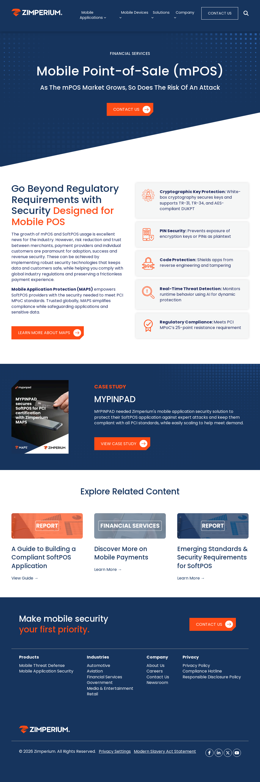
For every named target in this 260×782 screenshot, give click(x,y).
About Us (156, 665)
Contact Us (126, 109)
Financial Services (104, 677)
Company (184, 15)
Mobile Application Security (46, 671)
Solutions (160, 15)
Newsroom (157, 682)
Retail (92, 694)
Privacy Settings (115, 751)
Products (29, 657)
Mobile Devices (133, 15)
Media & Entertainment (110, 688)
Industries (98, 657)
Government (100, 682)
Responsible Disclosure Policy (212, 677)
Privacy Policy (196, 665)
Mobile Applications (93, 15)
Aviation (95, 671)
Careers (155, 671)
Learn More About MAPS (44, 333)
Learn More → (108, 569)
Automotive (98, 665)
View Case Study (118, 444)
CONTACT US (220, 13)
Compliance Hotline (202, 671)
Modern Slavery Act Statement (165, 751)
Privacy (191, 657)
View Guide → (24, 578)
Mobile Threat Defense (42, 665)
